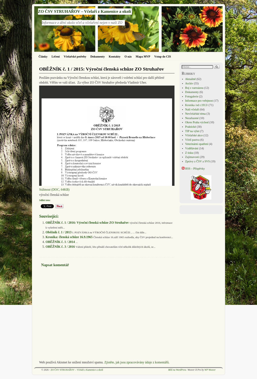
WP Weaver (210, 369)
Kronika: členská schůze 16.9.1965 (69, 237)
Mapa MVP (143, 56)
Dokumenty (97, 56)
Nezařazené (192, 118)
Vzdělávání (191, 148)
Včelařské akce (194, 135)
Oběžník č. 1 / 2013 (58, 232)
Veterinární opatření (196, 144)
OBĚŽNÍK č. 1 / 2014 (60, 242)
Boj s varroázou (194, 87)
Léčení (56, 56)
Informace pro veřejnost (199, 100)
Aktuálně (190, 79)
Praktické (190, 126)
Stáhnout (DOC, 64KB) (54, 189)
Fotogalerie (191, 96)
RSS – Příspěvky (193, 168)
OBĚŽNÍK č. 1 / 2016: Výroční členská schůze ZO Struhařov (87, 222)
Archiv (189, 83)
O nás (128, 56)
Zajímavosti (192, 157)
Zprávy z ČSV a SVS (197, 161)
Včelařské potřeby (75, 56)
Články (43, 56)
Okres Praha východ (197, 122)
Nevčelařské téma (195, 113)
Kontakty (114, 56)
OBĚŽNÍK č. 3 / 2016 (60, 246)
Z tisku (189, 152)
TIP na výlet (192, 131)
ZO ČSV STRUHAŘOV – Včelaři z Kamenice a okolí (84, 11)
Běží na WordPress (177, 369)
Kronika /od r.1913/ (196, 105)
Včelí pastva (192, 139)
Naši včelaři (192, 109)
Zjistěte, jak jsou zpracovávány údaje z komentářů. (136, 362)
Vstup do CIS (162, 56)
